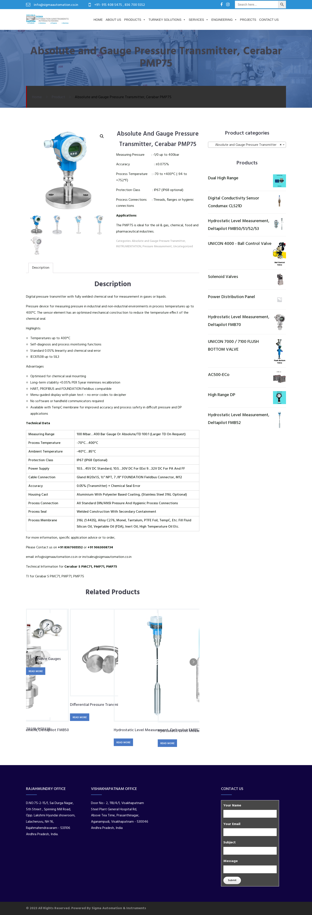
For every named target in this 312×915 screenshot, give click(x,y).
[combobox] (247, 145)
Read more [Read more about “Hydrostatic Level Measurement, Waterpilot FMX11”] (167, 743)
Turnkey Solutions (167, 20)
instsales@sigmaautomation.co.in (107, 557)
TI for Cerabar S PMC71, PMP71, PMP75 (55, 576)
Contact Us (269, 19)
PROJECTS (248, 19)
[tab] (40, 268)
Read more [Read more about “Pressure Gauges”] (36, 671)
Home (98, 19)
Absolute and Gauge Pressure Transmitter (158, 241)
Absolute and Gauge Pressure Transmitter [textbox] (245, 145)
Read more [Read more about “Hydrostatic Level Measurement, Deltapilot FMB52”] (123, 742)
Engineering (224, 20)
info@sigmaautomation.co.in (56, 557)
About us (113, 19)
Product (58, 97)
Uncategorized (183, 246)
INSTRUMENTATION (128, 246)
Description (40, 268)
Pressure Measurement (157, 246)
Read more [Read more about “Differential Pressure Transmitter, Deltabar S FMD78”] (80, 717)
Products (135, 20)
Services (198, 20)
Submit (232, 880)
